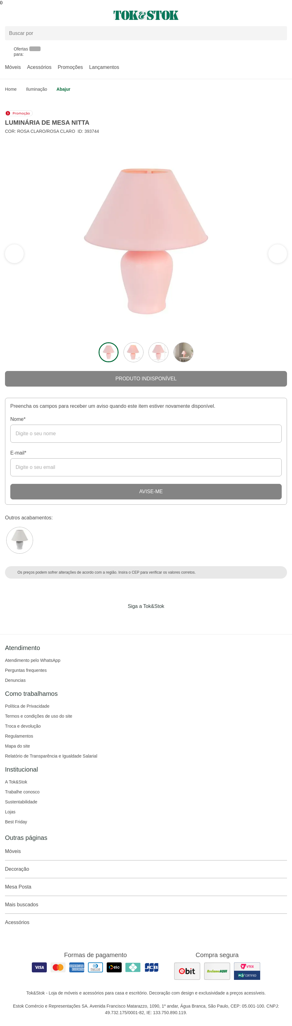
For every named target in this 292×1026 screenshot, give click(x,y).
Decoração (146, 869)
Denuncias (15, 680)
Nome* (18, 419)
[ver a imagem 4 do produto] (183, 352)
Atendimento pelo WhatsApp (32, 660)
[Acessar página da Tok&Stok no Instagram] (137, 619)
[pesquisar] (279, 33)
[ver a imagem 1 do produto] (109, 352)
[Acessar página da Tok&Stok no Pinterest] (155, 619)
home (11, 89)
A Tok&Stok (16, 781)
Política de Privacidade (27, 706)
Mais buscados (146, 904)
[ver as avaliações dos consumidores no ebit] (187, 971)
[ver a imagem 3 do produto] (158, 352)
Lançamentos (104, 67)
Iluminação (36, 89)
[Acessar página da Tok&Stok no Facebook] (120, 619)
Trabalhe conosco (22, 791)
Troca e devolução (23, 726)
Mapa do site (17, 746)
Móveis (13, 67)
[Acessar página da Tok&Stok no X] (172, 619)
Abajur (63, 89)
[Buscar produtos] (146, 33)
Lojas (10, 811)
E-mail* (18, 452)
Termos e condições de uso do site (38, 716)
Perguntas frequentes (26, 670)
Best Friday (16, 821)
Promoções (70, 67)
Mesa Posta (146, 887)
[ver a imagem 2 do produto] (134, 352)
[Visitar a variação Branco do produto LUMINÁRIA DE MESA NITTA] (19, 540)
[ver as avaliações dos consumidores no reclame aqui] (217, 971)
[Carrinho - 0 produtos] (283, 15)
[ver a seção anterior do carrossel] (277, 253)
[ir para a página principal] (146, 15)
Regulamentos (19, 736)
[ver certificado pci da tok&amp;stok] (247, 971)
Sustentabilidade (21, 801)
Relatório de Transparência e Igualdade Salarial (51, 756)
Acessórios (39, 67)
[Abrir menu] (48, 15)
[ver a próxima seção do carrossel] (14, 253)
